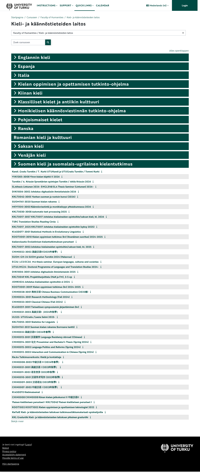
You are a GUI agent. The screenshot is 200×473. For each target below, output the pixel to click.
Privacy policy (9, 452)
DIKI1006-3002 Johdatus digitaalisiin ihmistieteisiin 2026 (44, 192)
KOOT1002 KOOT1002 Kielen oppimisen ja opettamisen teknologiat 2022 (53, 407)
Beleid (5, 448)
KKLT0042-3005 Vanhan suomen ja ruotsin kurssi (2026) (43, 196)
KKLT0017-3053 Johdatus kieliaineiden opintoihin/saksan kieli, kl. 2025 (51, 247)
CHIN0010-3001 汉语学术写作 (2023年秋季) (36, 377)
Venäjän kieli (32, 155)
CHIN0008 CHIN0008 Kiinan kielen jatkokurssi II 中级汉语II (45, 397)
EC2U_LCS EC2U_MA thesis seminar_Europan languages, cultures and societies (55, 262)
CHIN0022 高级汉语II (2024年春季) (31, 332)
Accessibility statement (15, 455)
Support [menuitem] (65, 5)
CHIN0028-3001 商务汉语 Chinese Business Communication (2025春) (50, 292)
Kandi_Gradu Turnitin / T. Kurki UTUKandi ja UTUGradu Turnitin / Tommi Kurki (55, 172)
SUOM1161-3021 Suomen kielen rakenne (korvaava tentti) (43, 327)
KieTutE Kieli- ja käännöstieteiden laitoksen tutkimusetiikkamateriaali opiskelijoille (57, 412)
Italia (23, 75)
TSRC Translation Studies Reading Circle (34, 222)
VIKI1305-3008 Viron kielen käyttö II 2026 (36, 176)
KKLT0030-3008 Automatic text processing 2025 (39, 212)
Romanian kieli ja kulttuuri (43, 137)
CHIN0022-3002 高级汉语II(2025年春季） (35, 252)
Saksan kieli (31, 146)
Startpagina (17, 17)
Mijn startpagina (11, 465)
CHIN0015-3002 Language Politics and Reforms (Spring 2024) (46, 347)
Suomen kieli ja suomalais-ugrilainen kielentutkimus (75, 164)
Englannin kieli (34, 57)
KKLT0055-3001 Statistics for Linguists (33, 322)
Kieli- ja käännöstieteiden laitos (87, 17)
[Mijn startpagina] (19, 5)
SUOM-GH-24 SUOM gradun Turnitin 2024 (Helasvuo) (42, 257)
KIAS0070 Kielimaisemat (26, 392)
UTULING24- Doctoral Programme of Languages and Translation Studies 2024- (55, 267)
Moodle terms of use (13, 459)
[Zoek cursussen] (28, 42)
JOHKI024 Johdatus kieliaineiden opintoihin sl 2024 (41, 282)
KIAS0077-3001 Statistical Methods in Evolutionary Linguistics (46, 232)
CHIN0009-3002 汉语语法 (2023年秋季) (34, 382)
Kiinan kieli (30, 93)
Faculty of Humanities (54, 17)
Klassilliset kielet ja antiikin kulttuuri (58, 102)
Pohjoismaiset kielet (40, 119)
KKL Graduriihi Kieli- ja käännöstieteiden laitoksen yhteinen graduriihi (50, 417)
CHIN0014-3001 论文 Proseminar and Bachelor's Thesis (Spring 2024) (50, 342)
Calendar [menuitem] (102, 5)
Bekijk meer (17, 421)
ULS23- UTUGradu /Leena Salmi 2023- (33, 317)
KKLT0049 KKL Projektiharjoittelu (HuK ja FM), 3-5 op (42, 277)
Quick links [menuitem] (84, 5)
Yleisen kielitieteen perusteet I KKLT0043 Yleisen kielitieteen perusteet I (52, 402)
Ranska (25, 128)
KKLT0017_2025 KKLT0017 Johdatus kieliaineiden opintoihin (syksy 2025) (53, 227)
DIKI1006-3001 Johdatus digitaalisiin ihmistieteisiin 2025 (44, 272)
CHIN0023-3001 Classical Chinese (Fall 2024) (37, 302)
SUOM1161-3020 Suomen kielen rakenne (34, 202)
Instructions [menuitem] (46, 5)
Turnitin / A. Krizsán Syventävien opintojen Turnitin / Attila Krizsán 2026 (51, 182)
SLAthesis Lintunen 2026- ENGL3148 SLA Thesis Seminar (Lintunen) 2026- (53, 186)
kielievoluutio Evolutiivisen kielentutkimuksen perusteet (43, 242)
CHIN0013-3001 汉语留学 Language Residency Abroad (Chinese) (47, 337)
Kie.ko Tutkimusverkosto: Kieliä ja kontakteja (36, 357)
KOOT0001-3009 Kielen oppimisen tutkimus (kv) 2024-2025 (46, 287)
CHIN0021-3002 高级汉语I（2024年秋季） (35, 312)
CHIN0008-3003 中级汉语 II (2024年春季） (36, 362)
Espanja (26, 66)
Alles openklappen (178, 51)
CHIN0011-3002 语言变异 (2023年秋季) (33, 372)
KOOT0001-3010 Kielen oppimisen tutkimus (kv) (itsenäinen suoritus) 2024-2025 (57, 237)
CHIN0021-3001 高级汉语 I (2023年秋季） (35, 367)
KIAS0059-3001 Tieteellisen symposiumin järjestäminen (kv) (45, 307)
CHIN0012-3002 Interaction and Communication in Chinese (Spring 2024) (53, 352)
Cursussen (33, 17)
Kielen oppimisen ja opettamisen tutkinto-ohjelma (73, 84)
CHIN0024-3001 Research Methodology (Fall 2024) (41, 297)
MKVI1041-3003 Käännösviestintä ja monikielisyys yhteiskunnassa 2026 (51, 207)
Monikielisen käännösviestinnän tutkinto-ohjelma (72, 111)
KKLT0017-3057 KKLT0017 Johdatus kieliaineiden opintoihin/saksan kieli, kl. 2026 (58, 217)
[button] (157, 5)
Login (185, 5)
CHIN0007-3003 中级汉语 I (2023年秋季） (35, 387)
